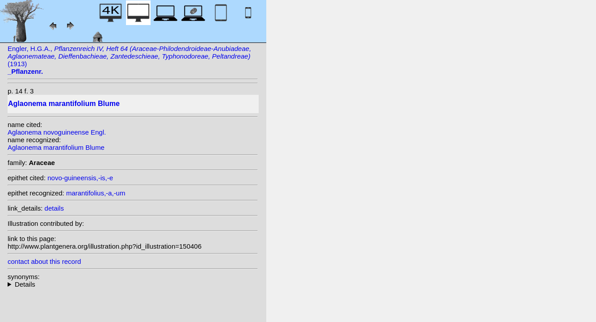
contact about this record (44, 261)
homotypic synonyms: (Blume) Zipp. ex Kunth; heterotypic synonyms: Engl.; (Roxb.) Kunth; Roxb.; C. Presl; (133, 284)
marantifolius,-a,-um (96, 193)
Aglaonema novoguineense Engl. (57, 132)
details (54, 208)
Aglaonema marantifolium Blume (56, 147)
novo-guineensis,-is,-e (80, 178)
